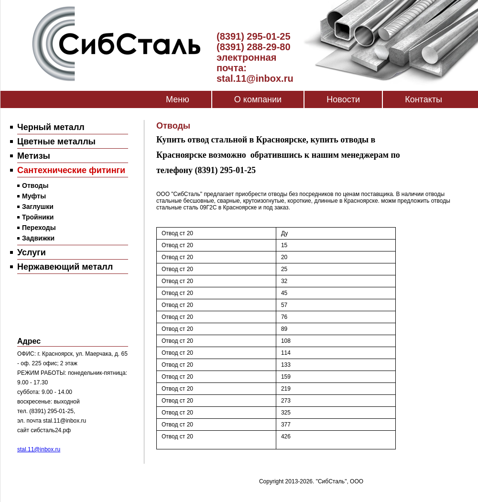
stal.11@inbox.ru (38, 449)
